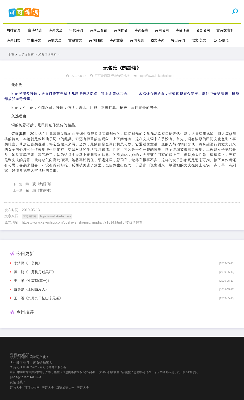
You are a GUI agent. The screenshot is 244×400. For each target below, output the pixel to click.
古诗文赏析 (225, 30)
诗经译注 (182, 30)
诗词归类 (14, 40)
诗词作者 (121, 30)
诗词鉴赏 (141, 30)
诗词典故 (96, 40)
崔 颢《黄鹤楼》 (39, 190)
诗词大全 (56, 30)
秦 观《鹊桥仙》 (39, 184)
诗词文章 (116, 40)
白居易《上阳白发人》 (31, 289)
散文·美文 (199, 40)
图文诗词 (157, 40)
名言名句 (203, 30)
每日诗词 (178, 40)
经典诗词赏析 (47, 54)
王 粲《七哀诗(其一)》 (32, 281)
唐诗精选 (35, 30)
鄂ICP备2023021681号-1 (26, 377)
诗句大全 (16, 387)
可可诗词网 (102, 76)
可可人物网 (32, 387)
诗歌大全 (55, 40)
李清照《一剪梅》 (28, 263)
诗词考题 (137, 40)
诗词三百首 (98, 30)
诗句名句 (162, 30)
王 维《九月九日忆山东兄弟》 (38, 298)
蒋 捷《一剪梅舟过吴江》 (35, 272)
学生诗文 (34, 40)
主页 (11, 54)
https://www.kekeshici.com (156, 76)
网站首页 (14, 30)
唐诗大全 (48, 387)
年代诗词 (76, 30)
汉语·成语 (221, 40)
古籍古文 (75, 40)
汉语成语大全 (65, 387)
